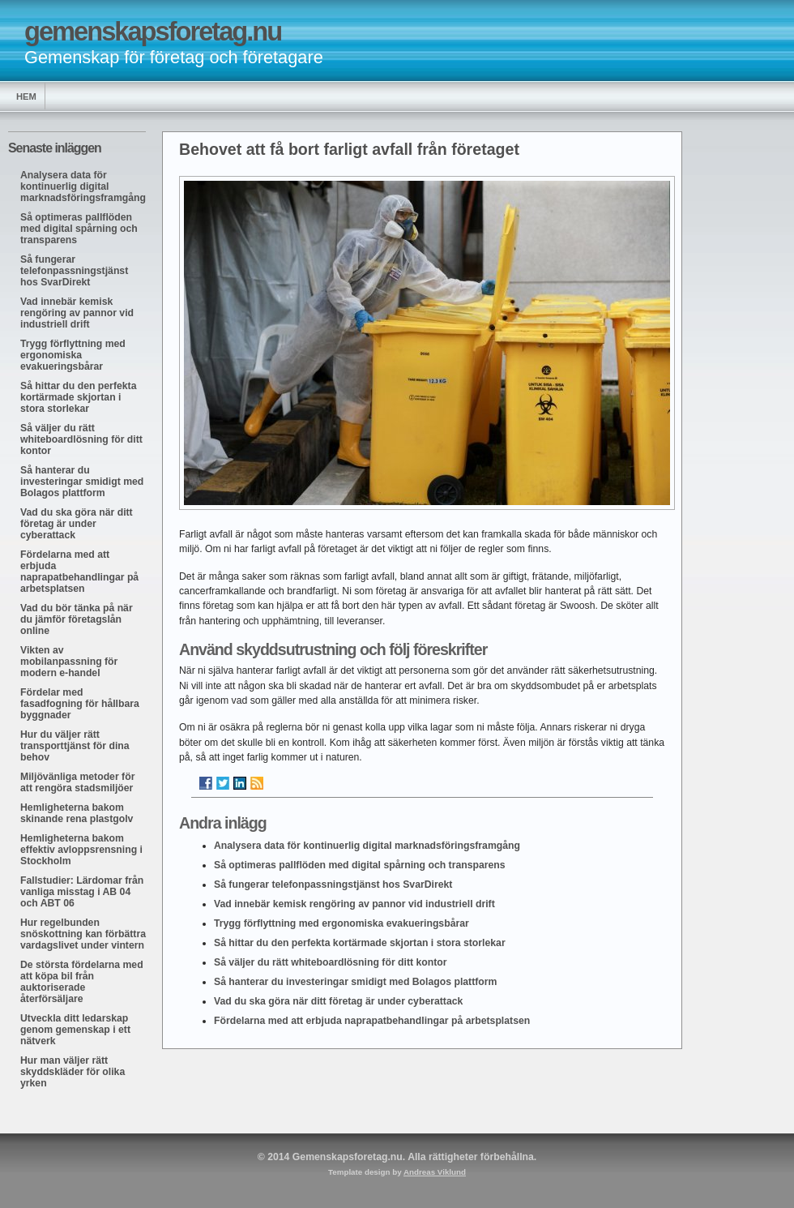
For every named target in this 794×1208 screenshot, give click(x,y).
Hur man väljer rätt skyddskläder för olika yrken (72, 1072)
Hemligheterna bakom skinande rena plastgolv (76, 813)
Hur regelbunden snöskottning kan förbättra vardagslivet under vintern (83, 934)
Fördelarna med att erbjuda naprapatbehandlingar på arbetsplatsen (79, 571)
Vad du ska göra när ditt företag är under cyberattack (76, 524)
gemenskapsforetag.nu (152, 31)
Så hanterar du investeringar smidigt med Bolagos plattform (81, 482)
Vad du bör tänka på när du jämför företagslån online (76, 619)
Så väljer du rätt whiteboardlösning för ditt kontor (81, 439)
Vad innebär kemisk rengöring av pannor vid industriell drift (77, 313)
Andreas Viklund (434, 1171)
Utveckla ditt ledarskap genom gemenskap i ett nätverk (75, 1030)
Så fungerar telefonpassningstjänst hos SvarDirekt (74, 271)
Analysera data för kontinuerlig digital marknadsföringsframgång (83, 186)
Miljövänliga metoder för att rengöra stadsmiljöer (77, 782)
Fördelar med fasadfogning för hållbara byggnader (79, 704)
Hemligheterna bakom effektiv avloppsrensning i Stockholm (81, 850)
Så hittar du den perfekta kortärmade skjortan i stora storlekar (78, 397)
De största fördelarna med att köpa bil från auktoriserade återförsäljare (81, 982)
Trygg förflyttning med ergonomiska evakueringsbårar (73, 355)
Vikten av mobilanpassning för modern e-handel (68, 662)
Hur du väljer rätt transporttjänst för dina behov (75, 746)
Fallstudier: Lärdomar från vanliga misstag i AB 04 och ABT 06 (81, 892)
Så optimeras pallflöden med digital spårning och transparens (79, 229)
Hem (26, 96)
